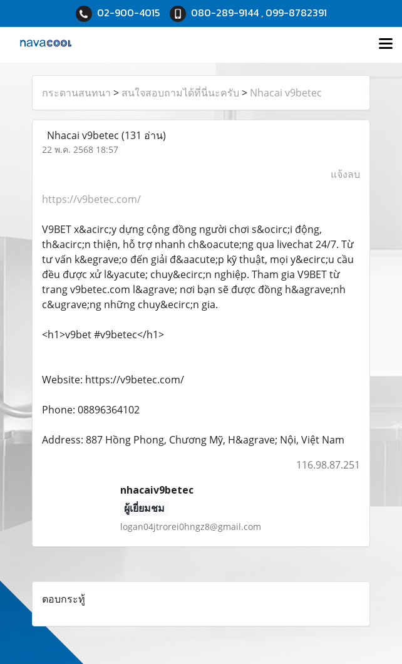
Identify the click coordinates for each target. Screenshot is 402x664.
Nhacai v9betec (286, 93)
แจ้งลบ (345, 174)
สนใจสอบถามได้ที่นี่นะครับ (180, 93)
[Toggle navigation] (385, 44)
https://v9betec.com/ (91, 199)
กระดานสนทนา (76, 93)
